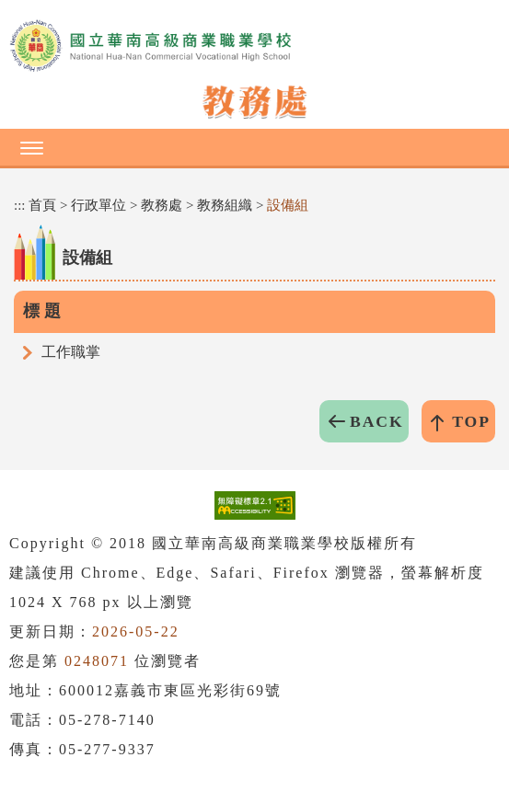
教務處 (161, 205)
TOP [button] (471, 421)
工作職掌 (70, 352)
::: (20, 205)
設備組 (287, 205)
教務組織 (224, 205)
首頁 (42, 205)
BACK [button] (377, 421)
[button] (254, 147)
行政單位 (98, 205)
